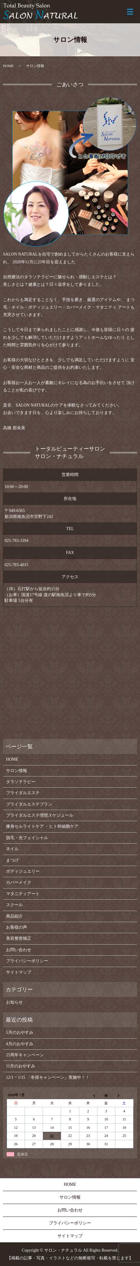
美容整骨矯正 (18, 938)
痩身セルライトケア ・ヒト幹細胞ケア (42, 826)
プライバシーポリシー (27, 961)
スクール (14, 905)
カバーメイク (18, 882)
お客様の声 (16, 927)
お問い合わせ (18, 950)
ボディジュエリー (23, 871)
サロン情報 (16, 770)
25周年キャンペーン (25, 1055)
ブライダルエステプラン (29, 804)
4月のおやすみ (19, 1044)
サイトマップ (18, 972)
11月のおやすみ (20, 1066)
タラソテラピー (20, 781)
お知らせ (14, 1002)
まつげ (12, 860)
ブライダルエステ (23, 793)
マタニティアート (23, 894)
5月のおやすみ (19, 1032)
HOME (8, 66)
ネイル (12, 849)
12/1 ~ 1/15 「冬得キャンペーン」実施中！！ (48, 1077)
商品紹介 (14, 916)
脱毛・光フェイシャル (27, 838)
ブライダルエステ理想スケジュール (39, 815)
